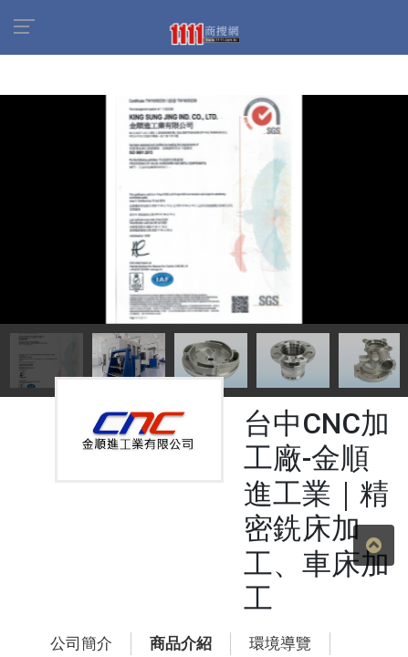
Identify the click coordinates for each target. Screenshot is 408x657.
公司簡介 (45, 534)
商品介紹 (128, 534)
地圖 (277, 534)
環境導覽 (210, 534)
